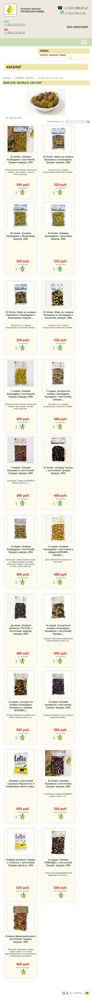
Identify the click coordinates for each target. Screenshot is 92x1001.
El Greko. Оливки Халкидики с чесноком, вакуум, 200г (58, 236)
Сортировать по (55, 121)
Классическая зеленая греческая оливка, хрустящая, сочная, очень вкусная (20, 172)
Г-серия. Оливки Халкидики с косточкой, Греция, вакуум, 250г (21, 394)
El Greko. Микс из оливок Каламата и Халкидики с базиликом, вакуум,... (21, 315)
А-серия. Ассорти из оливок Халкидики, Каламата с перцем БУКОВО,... (21, 706)
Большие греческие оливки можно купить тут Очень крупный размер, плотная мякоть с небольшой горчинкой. (20, 952)
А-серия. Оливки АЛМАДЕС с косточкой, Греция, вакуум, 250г (58, 862)
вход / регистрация (77, 26)
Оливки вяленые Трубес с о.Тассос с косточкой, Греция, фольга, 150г (21, 862)
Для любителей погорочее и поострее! (58, 561)
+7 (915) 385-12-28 (75, 13)
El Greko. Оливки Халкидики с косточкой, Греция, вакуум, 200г (21, 159)
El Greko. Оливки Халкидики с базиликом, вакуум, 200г (20, 236)
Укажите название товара (53, 55)
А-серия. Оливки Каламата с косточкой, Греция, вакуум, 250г (58, 705)
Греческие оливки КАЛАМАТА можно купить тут (21, 482)
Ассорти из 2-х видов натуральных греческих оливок (58, 171)
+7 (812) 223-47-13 (14, 24)
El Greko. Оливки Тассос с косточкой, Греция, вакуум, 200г (58, 470)
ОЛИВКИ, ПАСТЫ (23, 78)
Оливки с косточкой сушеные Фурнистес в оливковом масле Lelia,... (21, 783)
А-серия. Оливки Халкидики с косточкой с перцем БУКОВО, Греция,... (58, 550)
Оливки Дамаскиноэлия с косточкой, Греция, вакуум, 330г (20, 939)
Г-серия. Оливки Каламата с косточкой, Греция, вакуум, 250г (20, 470)
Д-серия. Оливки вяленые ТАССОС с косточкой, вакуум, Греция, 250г (21, 629)
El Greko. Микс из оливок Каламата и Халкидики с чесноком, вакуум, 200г (58, 315)
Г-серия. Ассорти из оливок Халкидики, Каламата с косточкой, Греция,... (58, 395)
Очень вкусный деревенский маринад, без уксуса (58, 874)
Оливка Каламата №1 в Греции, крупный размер (58, 716)
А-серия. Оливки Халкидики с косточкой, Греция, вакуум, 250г (21, 549)
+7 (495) (76, 7)
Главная (6, 78)
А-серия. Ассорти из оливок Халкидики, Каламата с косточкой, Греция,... (58, 629)
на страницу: (76, 993)
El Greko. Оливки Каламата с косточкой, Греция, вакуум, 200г (58, 783)
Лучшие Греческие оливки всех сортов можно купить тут (58, 639)
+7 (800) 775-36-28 (14, 32)
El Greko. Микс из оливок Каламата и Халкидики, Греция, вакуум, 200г (58, 159)
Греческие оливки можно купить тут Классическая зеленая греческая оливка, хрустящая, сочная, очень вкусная (21, 563)
